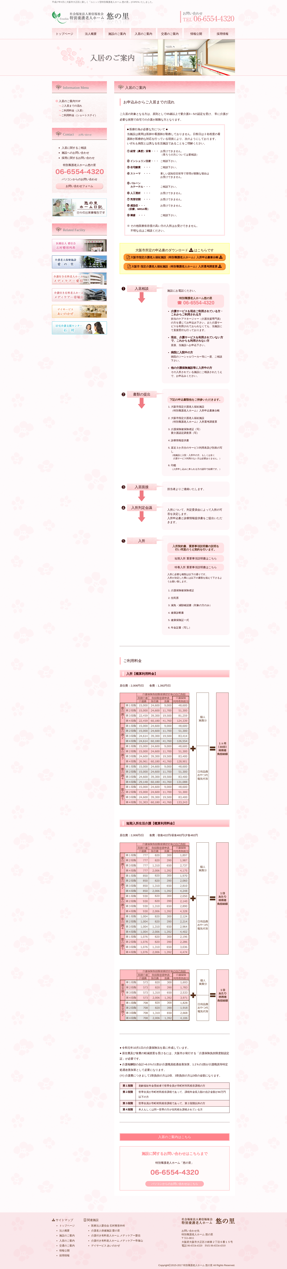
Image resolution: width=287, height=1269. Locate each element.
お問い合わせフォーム (79, 186)
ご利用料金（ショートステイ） (78, 115)
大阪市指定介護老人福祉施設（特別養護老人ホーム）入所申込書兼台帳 (175, 257)
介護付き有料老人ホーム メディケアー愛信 (115, 1235)
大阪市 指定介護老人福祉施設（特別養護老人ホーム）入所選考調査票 (175, 266)
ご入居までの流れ (70, 105)
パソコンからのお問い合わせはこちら (174, 1183)
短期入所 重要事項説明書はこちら (196, 558)
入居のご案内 (143, 33)
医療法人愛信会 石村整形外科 (108, 1225)
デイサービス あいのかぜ (105, 1245)
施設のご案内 (117, 33)
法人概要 (91, 33)
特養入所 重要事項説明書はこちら (196, 567)
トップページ (64, 33)
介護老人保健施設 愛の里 (105, 1230)
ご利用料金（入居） (72, 110)
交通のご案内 (170, 33)
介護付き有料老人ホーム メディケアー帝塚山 (117, 1240)
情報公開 (196, 33)
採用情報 (222, 33)
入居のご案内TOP (68, 101)
